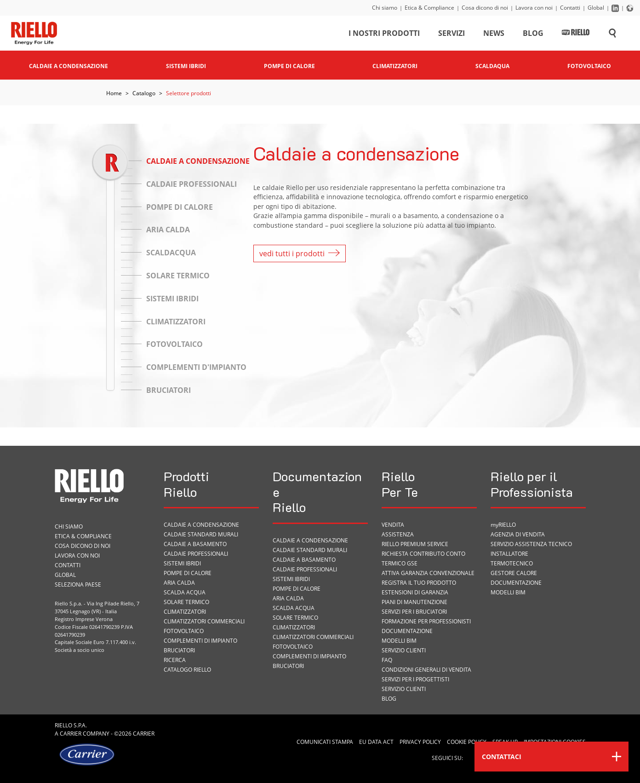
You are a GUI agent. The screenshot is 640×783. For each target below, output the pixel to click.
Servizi (451, 34)
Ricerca (175, 660)
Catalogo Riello (187, 670)
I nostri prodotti (384, 34)
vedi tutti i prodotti (299, 253)
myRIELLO (503, 525)
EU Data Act (376, 742)
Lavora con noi (534, 8)
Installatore (509, 554)
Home (114, 93)
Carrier (70, 733)
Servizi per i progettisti (415, 679)
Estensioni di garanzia (415, 592)
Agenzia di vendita (518, 534)
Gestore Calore (514, 573)
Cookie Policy (466, 742)
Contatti (570, 8)
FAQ (387, 660)
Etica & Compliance (429, 8)
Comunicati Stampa (325, 742)
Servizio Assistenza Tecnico (531, 544)
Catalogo (143, 93)
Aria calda (179, 583)
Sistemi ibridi (182, 563)
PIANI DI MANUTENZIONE (414, 602)
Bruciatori (179, 650)
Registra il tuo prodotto (419, 583)
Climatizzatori (185, 612)
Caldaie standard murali (201, 534)
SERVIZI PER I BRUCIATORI (414, 612)
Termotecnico (512, 563)
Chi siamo (384, 8)
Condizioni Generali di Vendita (426, 670)
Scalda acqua (185, 592)
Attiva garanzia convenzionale (428, 573)
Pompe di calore (187, 573)
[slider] (110, 162)
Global (596, 8)
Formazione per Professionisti (426, 621)
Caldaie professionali (196, 554)
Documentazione (407, 631)
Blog (533, 34)
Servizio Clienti (404, 650)
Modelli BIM (399, 641)
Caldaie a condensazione (201, 525)
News (493, 34)
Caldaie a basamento (195, 544)
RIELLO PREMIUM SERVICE (415, 544)
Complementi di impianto (200, 641)
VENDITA (393, 525)
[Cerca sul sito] (612, 34)
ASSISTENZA (398, 534)
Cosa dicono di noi (485, 8)
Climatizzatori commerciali (204, 621)
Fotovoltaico (184, 631)
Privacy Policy (420, 742)
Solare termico (186, 602)
